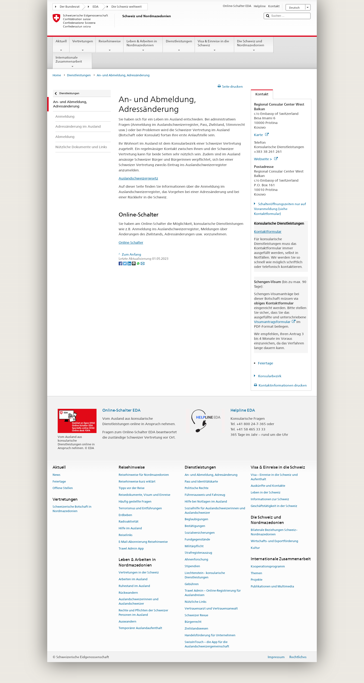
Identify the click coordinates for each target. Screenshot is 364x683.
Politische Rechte (196, 488)
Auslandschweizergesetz (138, 178)
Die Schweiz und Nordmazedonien (253, 45)
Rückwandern (128, 592)
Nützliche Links (195, 601)
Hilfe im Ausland (130, 528)
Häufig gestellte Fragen (135, 501)
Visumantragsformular (274, 322)
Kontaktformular (267, 231)
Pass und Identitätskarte (201, 481)
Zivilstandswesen (196, 628)
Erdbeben (125, 515)
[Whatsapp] (138, 263)
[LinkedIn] (129, 263)
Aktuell (61, 45)
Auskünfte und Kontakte (268, 486)
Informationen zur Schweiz (270, 499)
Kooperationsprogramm (268, 566)
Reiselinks (125, 535)
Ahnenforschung (196, 559)
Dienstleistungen (178, 45)
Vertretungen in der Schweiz (139, 572)
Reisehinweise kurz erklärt (137, 481)
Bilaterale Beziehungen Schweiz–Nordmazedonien (274, 532)
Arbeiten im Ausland (133, 579)
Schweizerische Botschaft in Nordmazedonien (72, 509)
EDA (95, 6)
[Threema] (134, 263)
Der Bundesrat (70, 6)
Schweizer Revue (196, 615)
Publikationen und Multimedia (272, 586)
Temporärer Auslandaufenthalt (140, 628)
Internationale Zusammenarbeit (72, 62)
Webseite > (266, 159)
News (56, 474)
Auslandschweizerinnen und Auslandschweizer (138, 602)
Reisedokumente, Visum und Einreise (144, 494)
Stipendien (192, 566)
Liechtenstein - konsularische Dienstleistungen (205, 575)
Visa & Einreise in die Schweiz (214, 45)
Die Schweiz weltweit (126, 6)
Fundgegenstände (197, 539)
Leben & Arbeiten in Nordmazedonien (143, 45)
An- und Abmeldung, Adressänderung (211, 474)
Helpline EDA (242, 410)
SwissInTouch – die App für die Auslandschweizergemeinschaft (207, 644)
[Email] (142, 263)
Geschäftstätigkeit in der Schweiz (274, 506)
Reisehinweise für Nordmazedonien (144, 474)
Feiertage (265, 363)
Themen (256, 573)
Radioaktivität (128, 521)
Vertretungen (83, 45)
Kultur (255, 548)
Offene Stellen (63, 488)
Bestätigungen (195, 526)
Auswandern (127, 621)
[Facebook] (121, 263)
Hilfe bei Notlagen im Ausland (206, 501)
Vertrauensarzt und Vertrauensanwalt (211, 608)
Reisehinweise (109, 45)
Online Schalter (131, 242)
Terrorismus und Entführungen (140, 508)
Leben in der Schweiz (266, 492)
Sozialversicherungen (200, 532)
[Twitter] (125, 263)
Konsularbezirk (269, 376)
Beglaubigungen (196, 519)
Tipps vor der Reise (131, 488)
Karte (261, 135)
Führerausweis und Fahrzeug (205, 494)
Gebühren (192, 584)
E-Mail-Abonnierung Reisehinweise (143, 541)
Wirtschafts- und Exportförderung (274, 541)
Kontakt (259, 94)
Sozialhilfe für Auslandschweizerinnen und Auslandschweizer (215, 510)
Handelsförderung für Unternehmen (210, 635)
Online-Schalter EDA (121, 410)
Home (57, 75)
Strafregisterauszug (198, 553)
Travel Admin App (131, 548)
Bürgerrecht (193, 622)
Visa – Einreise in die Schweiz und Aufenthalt (274, 477)
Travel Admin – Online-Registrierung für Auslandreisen (213, 593)
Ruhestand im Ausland (134, 586)
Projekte (256, 580)
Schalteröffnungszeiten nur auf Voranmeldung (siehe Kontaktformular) (280, 209)
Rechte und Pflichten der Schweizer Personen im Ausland (143, 612)
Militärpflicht (194, 546)
